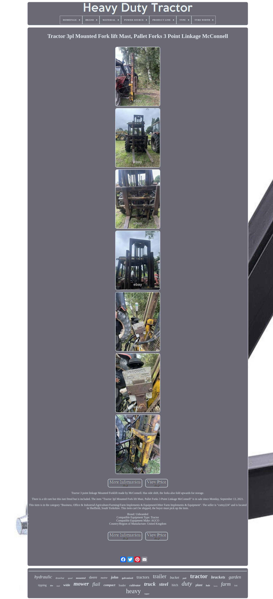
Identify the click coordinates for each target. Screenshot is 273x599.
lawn (215, 586)
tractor (199, 576)
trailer (159, 576)
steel (163, 584)
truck (150, 584)
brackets (218, 577)
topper (146, 594)
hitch (175, 585)
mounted (81, 578)
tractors (142, 577)
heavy (133, 591)
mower (81, 584)
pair (185, 578)
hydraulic (43, 576)
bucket (174, 577)
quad (70, 578)
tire (51, 585)
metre (104, 577)
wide (66, 585)
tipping (42, 585)
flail (96, 584)
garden (235, 577)
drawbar (60, 578)
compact (109, 585)
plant (199, 585)
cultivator (135, 585)
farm (226, 584)
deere (93, 577)
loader (122, 585)
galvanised (127, 578)
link (235, 585)
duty (187, 583)
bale (208, 585)
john (114, 577)
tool (58, 586)
